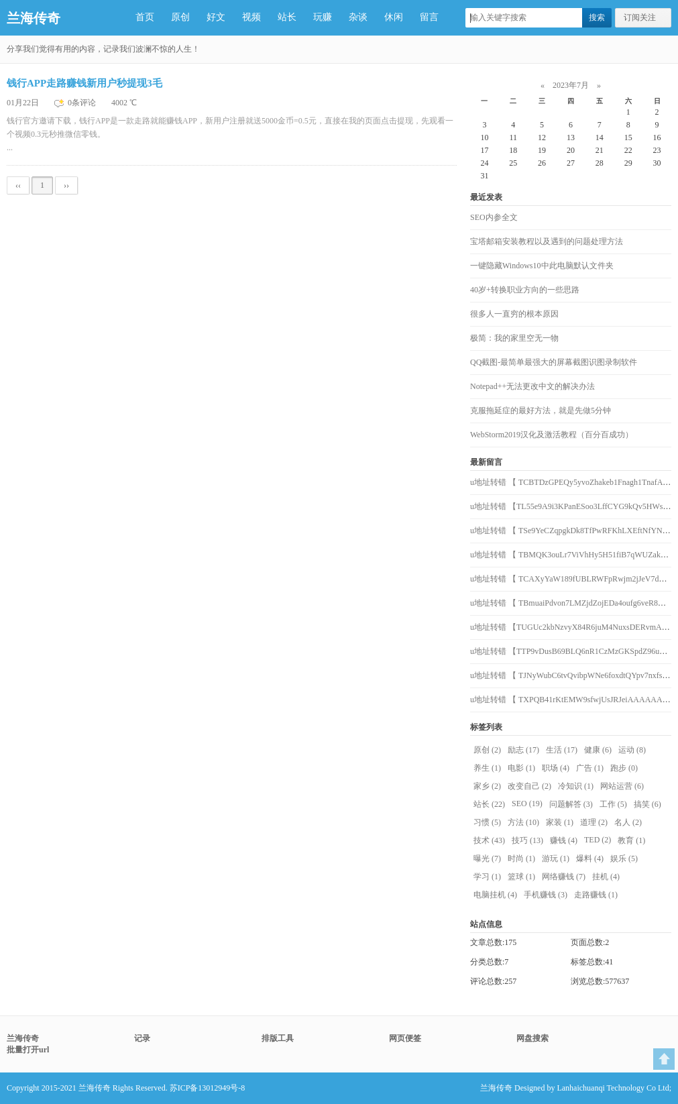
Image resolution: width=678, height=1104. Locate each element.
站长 (287, 17)
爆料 (590, 858)
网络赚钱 (563, 876)
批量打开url (28, 1049)
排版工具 (278, 1038)
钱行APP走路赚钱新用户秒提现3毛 (84, 83)
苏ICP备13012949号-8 (207, 1088)
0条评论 (83, 102)
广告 (590, 768)
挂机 (606, 876)
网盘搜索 (532, 1038)
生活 (561, 750)
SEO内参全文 (494, 217)
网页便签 (405, 1038)
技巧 (527, 840)
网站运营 (622, 786)
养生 (487, 768)
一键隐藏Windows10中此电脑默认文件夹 (542, 265)
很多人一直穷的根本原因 (514, 314)
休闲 (393, 17)
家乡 (487, 786)
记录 (142, 1038)
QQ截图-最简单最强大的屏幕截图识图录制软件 (553, 362)
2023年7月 (571, 85)
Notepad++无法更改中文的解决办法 (532, 386)
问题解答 (571, 804)
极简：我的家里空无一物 (514, 338)
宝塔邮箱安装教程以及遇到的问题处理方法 (546, 241)
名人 (628, 822)
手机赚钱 (545, 894)
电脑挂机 (495, 894)
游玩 (555, 858)
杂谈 (358, 17)
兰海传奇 (33, 18)
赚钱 (563, 840)
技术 (489, 840)
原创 (180, 17)
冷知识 (576, 786)
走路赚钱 (596, 894)
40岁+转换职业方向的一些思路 (524, 289)
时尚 (521, 858)
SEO (527, 803)
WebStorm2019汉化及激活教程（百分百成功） (551, 434)
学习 (487, 876)
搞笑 (647, 804)
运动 (632, 750)
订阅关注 (640, 17)
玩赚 (322, 17)
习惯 (487, 822)
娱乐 (624, 858)
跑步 (624, 768)
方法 (523, 822)
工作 (613, 804)
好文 (216, 17)
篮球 (521, 876)
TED (597, 839)
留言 (429, 17)
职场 (555, 768)
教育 (631, 840)
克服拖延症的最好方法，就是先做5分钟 (540, 410)
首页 (144, 17)
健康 (598, 750)
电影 (521, 768)
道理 (594, 822)
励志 (523, 750)
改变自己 (529, 786)
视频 (251, 17)
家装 (559, 822)
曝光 (487, 858)
